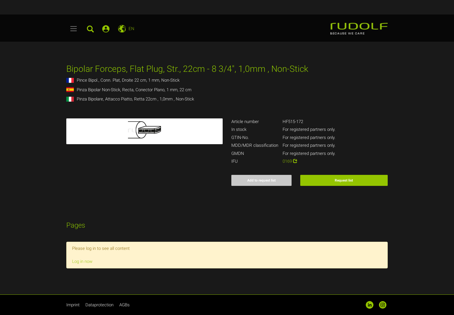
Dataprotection (99, 304)
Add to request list (261, 180)
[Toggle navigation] (73, 28)
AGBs (124, 304)
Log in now (82, 261)
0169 (290, 161)
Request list (344, 180)
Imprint (73, 304)
